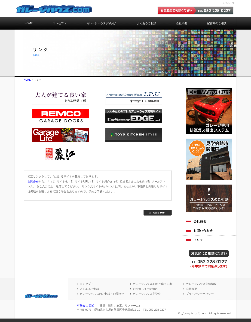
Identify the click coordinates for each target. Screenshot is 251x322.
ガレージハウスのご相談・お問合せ (102, 293)
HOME (28, 23)
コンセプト (60, 23)
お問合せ (33, 181)
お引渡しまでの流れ (145, 289)
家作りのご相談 (217, 23)
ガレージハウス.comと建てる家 (152, 284)
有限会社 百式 (85, 305)
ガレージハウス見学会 (147, 293)
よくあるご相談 (146, 23)
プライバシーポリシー (200, 293)
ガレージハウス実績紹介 (101, 23)
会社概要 (181, 23)
